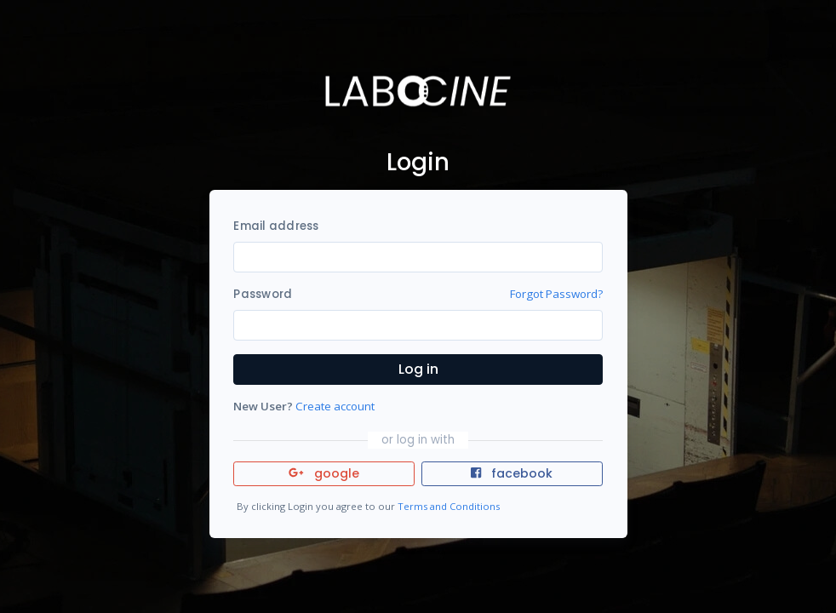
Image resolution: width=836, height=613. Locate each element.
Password (262, 294)
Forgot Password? (556, 293)
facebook (512, 473)
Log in (418, 369)
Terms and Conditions (449, 506)
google (324, 473)
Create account (335, 406)
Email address (275, 226)
